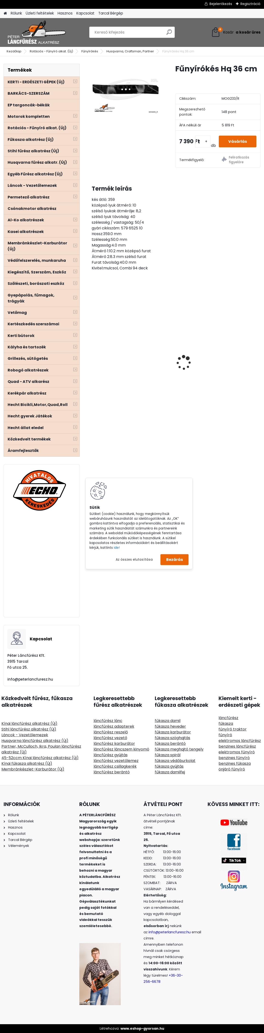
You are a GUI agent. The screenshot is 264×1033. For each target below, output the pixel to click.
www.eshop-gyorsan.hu (142, 1028)
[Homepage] (5, 13)
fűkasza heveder (170, 726)
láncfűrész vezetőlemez (116, 760)
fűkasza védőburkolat (175, 760)
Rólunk (16, 13)
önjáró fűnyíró (232, 769)
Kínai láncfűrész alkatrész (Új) (29, 723)
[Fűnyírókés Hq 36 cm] (126, 89)
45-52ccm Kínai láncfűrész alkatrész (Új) (40, 758)
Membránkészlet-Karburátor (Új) (32, 769)
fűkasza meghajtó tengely (179, 749)
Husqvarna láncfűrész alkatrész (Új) (34, 740)
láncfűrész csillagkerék (115, 766)
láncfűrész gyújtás (111, 755)
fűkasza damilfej (170, 772)
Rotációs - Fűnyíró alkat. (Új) (51, 51)
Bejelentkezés (220, 3)
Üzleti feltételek (40, 13)
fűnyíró (225, 735)
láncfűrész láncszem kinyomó (121, 749)
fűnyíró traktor (233, 729)
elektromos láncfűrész (240, 740)
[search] (169, 34)
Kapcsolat (85, 13)
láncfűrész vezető (110, 738)
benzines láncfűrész (237, 746)
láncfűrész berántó (112, 772)
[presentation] (94, 354)
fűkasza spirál (167, 755)
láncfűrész (228, 718)
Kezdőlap (14, 51)
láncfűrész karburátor (114, 743)
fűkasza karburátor (173, 732)
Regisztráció (250, 3)
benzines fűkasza (235, 763)
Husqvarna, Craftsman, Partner (130, 51)
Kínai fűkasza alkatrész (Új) (26, 763)
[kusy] (203, 141)
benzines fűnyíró (234, 758)
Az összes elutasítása (134, 559)
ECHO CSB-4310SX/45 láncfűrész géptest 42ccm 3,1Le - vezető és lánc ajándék (231, 352)
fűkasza (226, 723)
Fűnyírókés (89, 51)
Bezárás (174, 559)
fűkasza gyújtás (169, 766)
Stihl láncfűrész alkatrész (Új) (28, 729)
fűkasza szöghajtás (172, 738)
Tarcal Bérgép (110, 13)
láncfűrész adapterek (114, 726)
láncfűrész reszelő (111, 732)
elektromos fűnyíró (237, 752)
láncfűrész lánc (108, 720)
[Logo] (36, 32)
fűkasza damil (167, 720)
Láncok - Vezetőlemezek (24, 735)
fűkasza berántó (170, 743)
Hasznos (65, 13)
